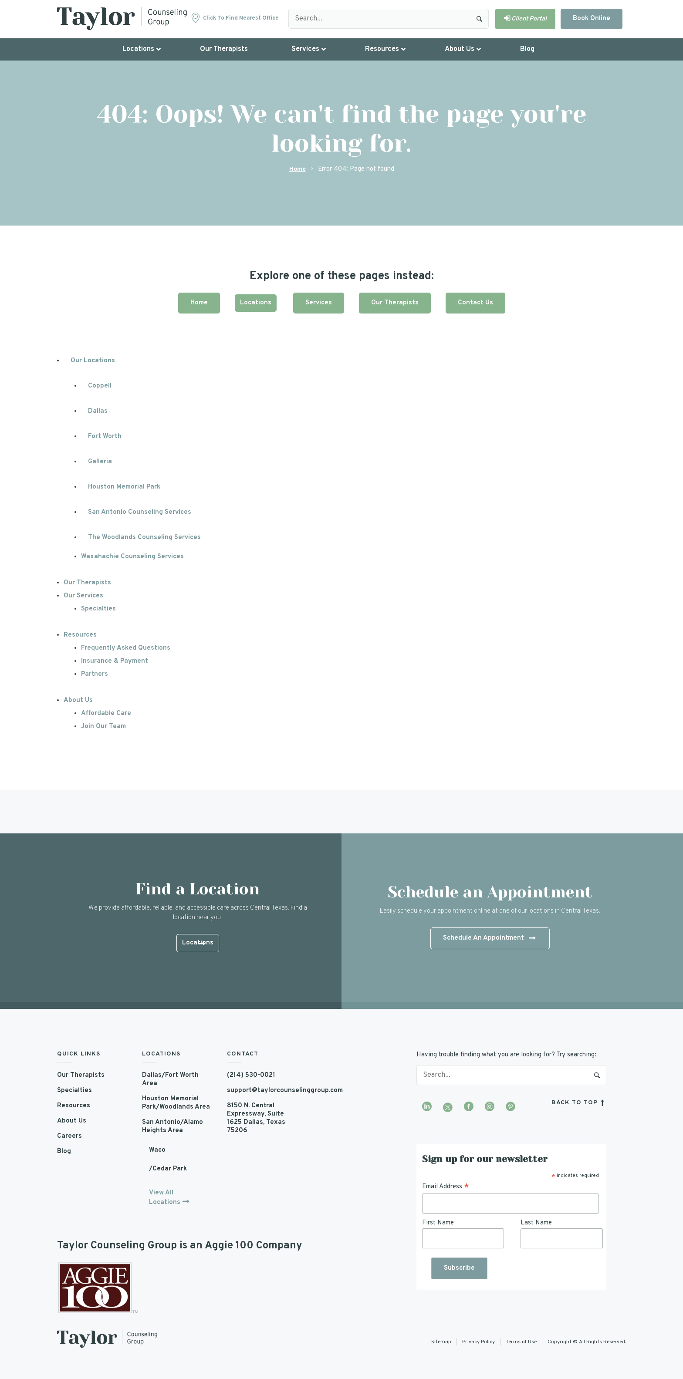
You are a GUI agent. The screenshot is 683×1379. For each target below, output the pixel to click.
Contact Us (475, 303)
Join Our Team (103, 726)
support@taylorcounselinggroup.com (263, 1090)
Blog (64, 1151)
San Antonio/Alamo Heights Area (172, 1126)
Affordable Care (106, 713)
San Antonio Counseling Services (139, 512)
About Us (78, 700)
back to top (578, 1102)
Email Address (445, 1187)
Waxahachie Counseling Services (132, 557)
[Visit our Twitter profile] (447, 1107)
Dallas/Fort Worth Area (170, 1079)
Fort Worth (105, 436)
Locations (255, 303)
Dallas (98, 411)
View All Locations (164, 1198)
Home (297, 169)
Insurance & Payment (114, 661)
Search (479, 18)
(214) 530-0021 (251, 1075)
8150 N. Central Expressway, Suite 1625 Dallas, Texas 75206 (256, 1118)
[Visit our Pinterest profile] (510, 1107)
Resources (80, 635)
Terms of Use (521, 1342)
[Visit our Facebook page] (468, 1107)
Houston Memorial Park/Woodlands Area (176, 1103)
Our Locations (93, 361)
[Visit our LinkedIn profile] (426, 1107)
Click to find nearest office (241, 18)
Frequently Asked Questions (125, 648)
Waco (157, 1150)
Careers (69, 1136)
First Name (438, 1223)
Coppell (100, 386)
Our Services (83, 596)
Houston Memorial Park (124, 487)
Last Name (536, 1223)
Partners (94, 674)
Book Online (591, 18)
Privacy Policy (478, 1342)
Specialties (98, 609)
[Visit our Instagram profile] (489, 1107)
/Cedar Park (168, 1169)
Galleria (100, 462)
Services (318, 303)
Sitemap (441, 1342)
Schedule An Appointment (489, 939)
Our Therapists (395, 303)
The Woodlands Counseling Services (144, 537)
